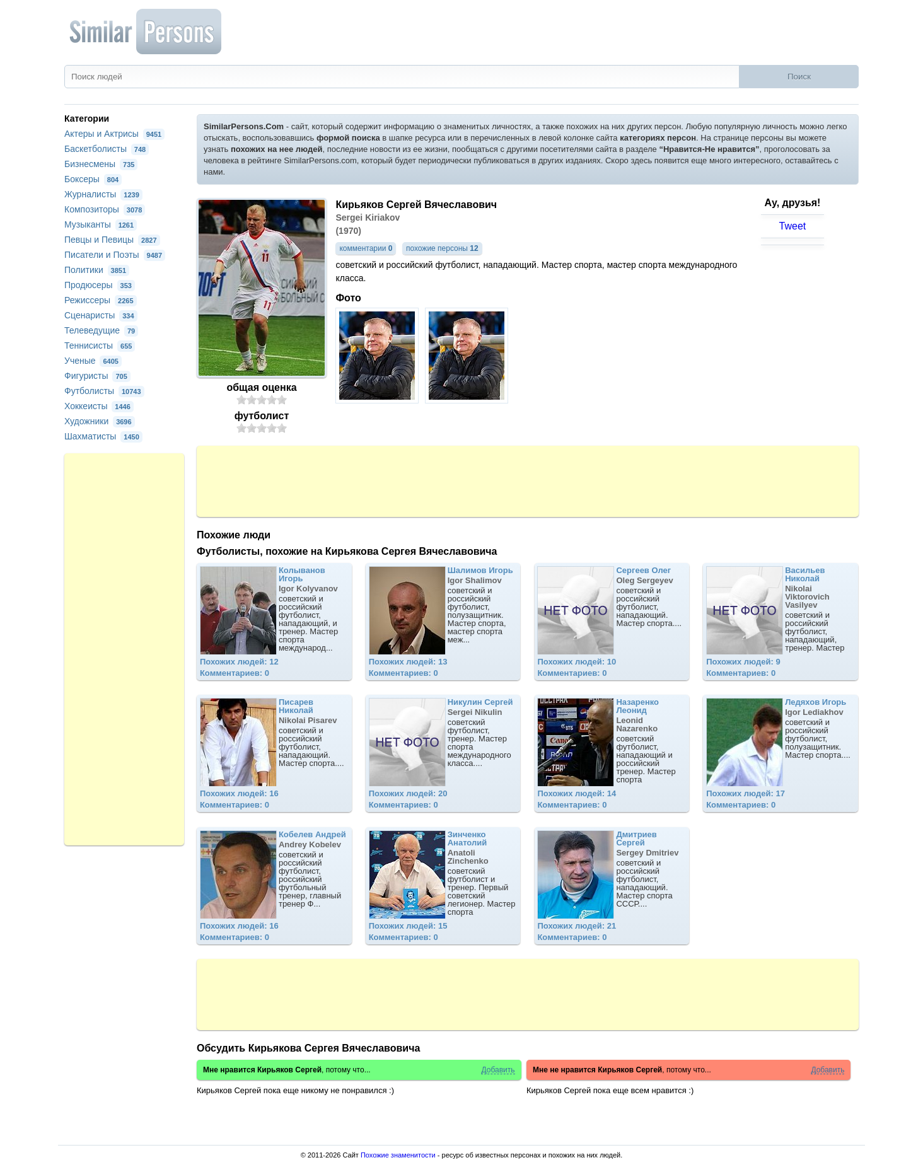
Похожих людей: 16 (239, 793)
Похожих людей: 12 (239, 662)
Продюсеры (99, 285)
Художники (99, 421)
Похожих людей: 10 (576, 662)
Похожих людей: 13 (408, 662)
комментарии (365, 248)
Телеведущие (101, 330)
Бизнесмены (100, 164)
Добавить (497, 1070)
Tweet (792, 226)
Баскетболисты (106, 149)
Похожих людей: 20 (408, 793)
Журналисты (103, 194)
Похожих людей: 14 (576, 793)
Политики (96, 270)
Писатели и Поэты (114, 255)
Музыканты (100, 224)
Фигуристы (97, 376)
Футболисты (104, 391)
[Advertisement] (527, 480)
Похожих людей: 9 (743, 662)
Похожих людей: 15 (408, 926)
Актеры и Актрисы (114, 134)
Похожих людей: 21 (576, 926)
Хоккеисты (99, 406)
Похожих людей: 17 (745, 793)
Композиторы (104, 209)
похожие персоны (442, 248)
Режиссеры (100, 300)
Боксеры (93, 179)
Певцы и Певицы (112, 240)
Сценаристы (100, 315)
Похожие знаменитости (398, 1155)
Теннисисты (99, 345)
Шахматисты (103, 436)
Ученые (93, 361)
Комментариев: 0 (234, 673)
